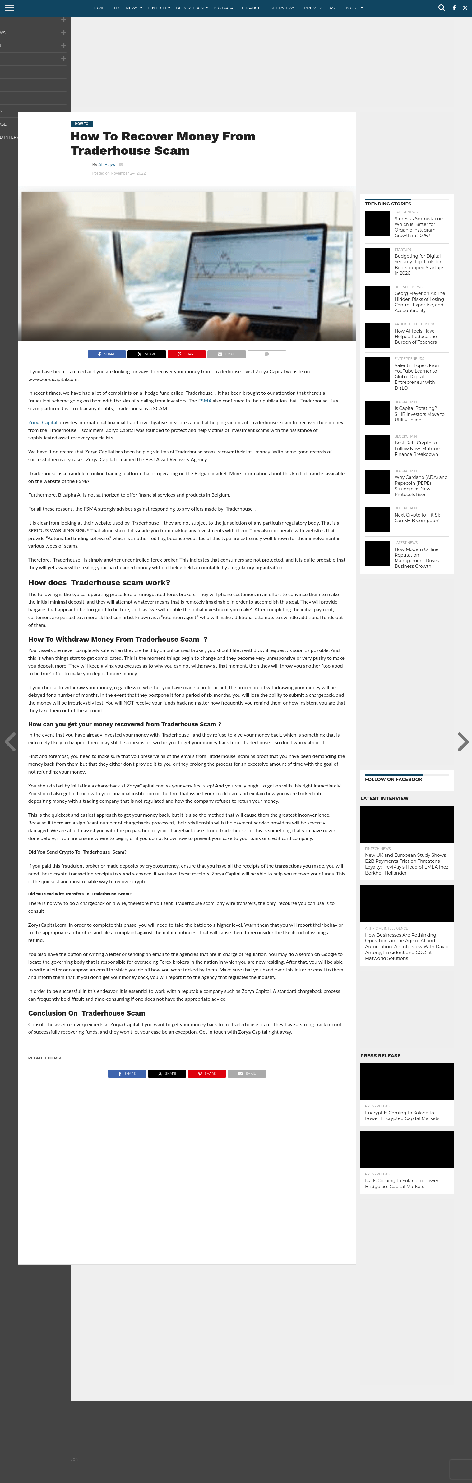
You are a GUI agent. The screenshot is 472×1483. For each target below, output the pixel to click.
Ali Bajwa (107, 164)
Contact (379, 1478)
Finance (251, 7)
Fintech (157, 7)
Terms (421, 1478)
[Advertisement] (236, 63)
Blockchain (190, 7)
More (352, 7)
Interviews (282, 7)
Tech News (126, 7)
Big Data (223, 7)
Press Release (320, 7)
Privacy (401, 1478)
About (358, 1478)
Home (98, 7)
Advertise (444, 1478)
